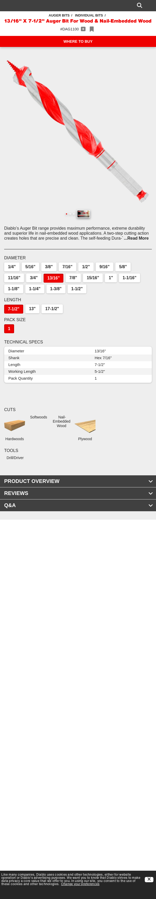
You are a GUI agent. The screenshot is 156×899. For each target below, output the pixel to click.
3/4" (34, 278)
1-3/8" (56, 289)
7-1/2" (13, 309)
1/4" (12, 267)
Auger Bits (59, 15)
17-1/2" (52, 308)
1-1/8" (13, 289)
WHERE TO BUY (78, 41)
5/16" (30, 267)
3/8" (49, 267)
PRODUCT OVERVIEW (78, 481)
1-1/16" (129, 278)
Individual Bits (89, 15)
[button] (78, 131)
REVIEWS (78, 493)
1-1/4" (34, 289)
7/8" (73, 278)
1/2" (86, 267)
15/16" (93, 278)
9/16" (104, 267)
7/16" (67, 267)
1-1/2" (77, 289)
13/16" (53, 278)
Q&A (78, 505)
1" (111, 278)
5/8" (123, 267)
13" (32, 308)
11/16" (14, 278)
